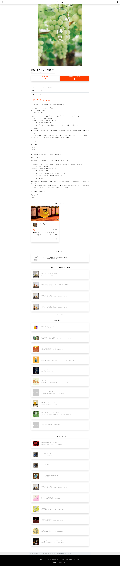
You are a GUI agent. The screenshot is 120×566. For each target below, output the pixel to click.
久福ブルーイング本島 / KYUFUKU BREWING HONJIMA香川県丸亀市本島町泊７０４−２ (54, 257)
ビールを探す (43, 559)
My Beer (60, 2)
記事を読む (77, 559)
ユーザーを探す (69, 559)
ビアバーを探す (61, 559)
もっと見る (60, 314)
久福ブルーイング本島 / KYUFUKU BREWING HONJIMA (43, 73)
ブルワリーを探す (52, 559)
